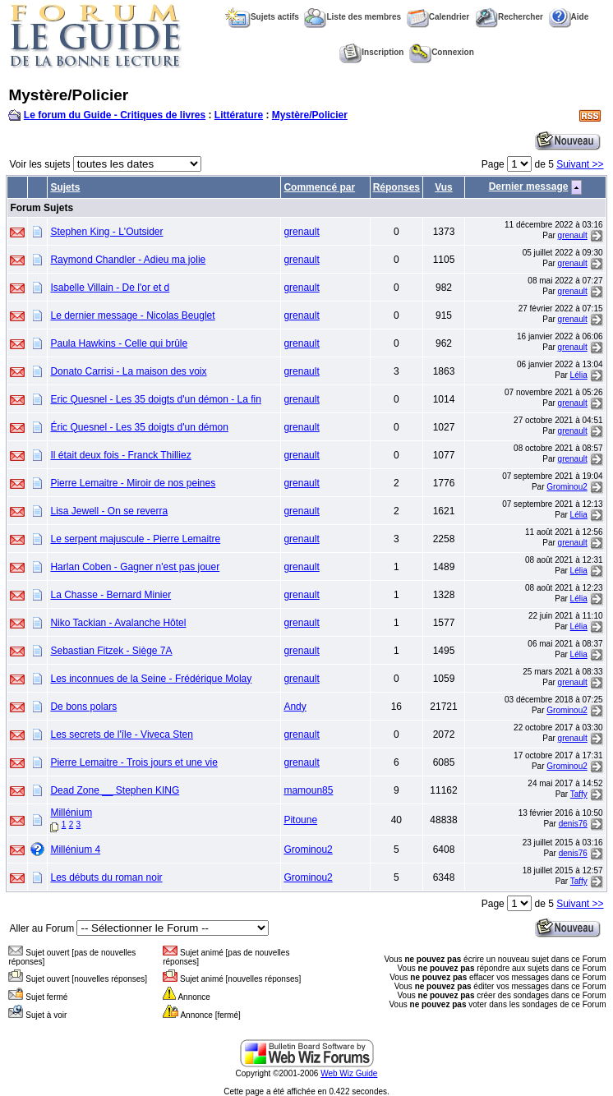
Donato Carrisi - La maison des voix (128, 371)
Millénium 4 (75, 849)
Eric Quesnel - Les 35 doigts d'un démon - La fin (155, 399)
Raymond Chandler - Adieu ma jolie (127, 259)
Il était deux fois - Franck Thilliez (120, 455)
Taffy (579, 794)
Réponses (396, 187)
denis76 (573, 823)
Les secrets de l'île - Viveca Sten (121, 734)
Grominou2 (566, 486)
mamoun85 (308, 790)
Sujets (65, 187)
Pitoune (300, 820)
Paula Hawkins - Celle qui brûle (118, 343)
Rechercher (509, 16)
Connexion (441, 52)
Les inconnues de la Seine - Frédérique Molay (150, 678)
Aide (569, 16)
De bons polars (83, 706)
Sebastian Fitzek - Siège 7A (111, 650)
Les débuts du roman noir (106, 877)
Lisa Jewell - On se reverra (109, 511)
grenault (301, 231)
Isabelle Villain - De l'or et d (109, 287)
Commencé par (319, 187)
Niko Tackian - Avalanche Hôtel (118, 623)
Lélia (579, 375)
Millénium (71, 812)
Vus (444, 187)
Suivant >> (579, 164)
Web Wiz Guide (348, 1073)
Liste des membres (352, 16)
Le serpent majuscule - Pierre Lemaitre (135, 539)
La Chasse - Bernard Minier (110, 595)
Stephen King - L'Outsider (106, 231)
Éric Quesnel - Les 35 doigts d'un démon (139, 427)
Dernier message (529, 186)
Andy (294, 706)
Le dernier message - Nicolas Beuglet (132, 315)
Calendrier (438, 16)
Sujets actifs (262, 16)
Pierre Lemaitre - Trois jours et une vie (133, 762)
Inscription (371, 52)
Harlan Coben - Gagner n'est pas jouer (134, 567)
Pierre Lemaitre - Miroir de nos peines (132, 483)
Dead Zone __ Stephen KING (114, 790)
